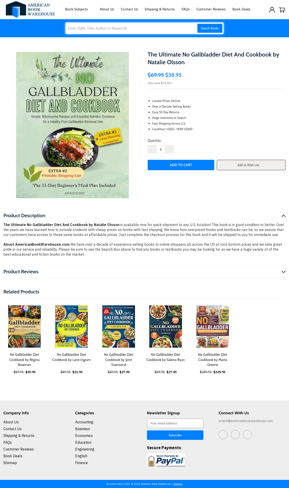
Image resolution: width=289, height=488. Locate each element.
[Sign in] (272, 9)
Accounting (84, 422)
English (81, 456)
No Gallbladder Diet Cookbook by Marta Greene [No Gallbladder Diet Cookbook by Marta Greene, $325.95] (212, 360)
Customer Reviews (211, 9)
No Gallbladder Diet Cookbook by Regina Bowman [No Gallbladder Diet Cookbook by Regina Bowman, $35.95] (24, 360)
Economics (84, 435)
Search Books (210, 28)
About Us (107, 9)
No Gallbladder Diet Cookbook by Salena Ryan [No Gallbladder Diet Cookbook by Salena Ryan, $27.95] (166, 357)
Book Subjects (79, 9)
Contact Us (129, 9)
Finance (81, 462)
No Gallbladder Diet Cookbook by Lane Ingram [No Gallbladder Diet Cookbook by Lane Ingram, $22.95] (71, 357)
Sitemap (10, 462)
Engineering (84, 449)
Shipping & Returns (160, 9)
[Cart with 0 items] (282, 9)
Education (83, 442)
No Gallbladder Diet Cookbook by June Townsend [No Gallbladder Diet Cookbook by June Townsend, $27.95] (118, 360)
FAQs (186, 9)
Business (82, 429)
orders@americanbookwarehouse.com (246, 421)
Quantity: (155, 140)
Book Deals (241, 9)
